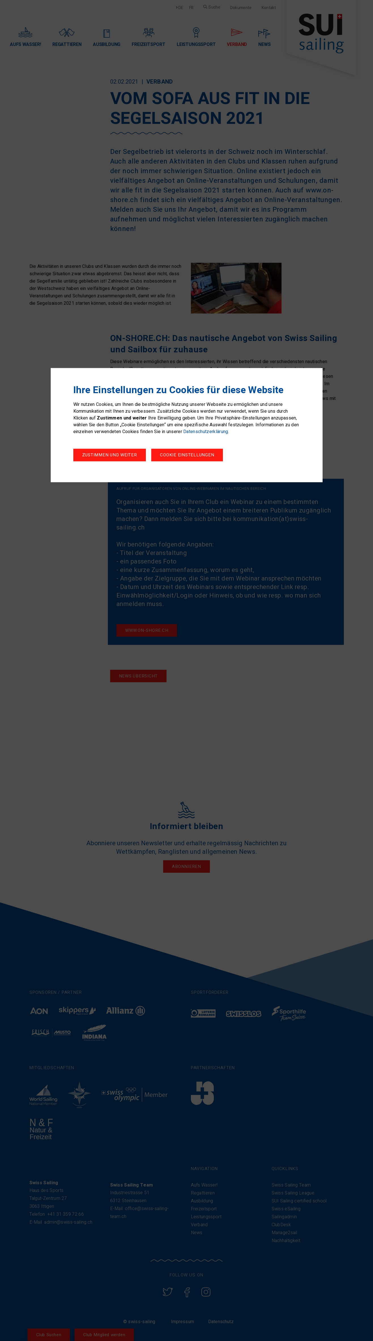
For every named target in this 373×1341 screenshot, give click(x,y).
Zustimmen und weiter (191, 456)
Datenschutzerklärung (205, 432)
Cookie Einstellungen (109, 456)
